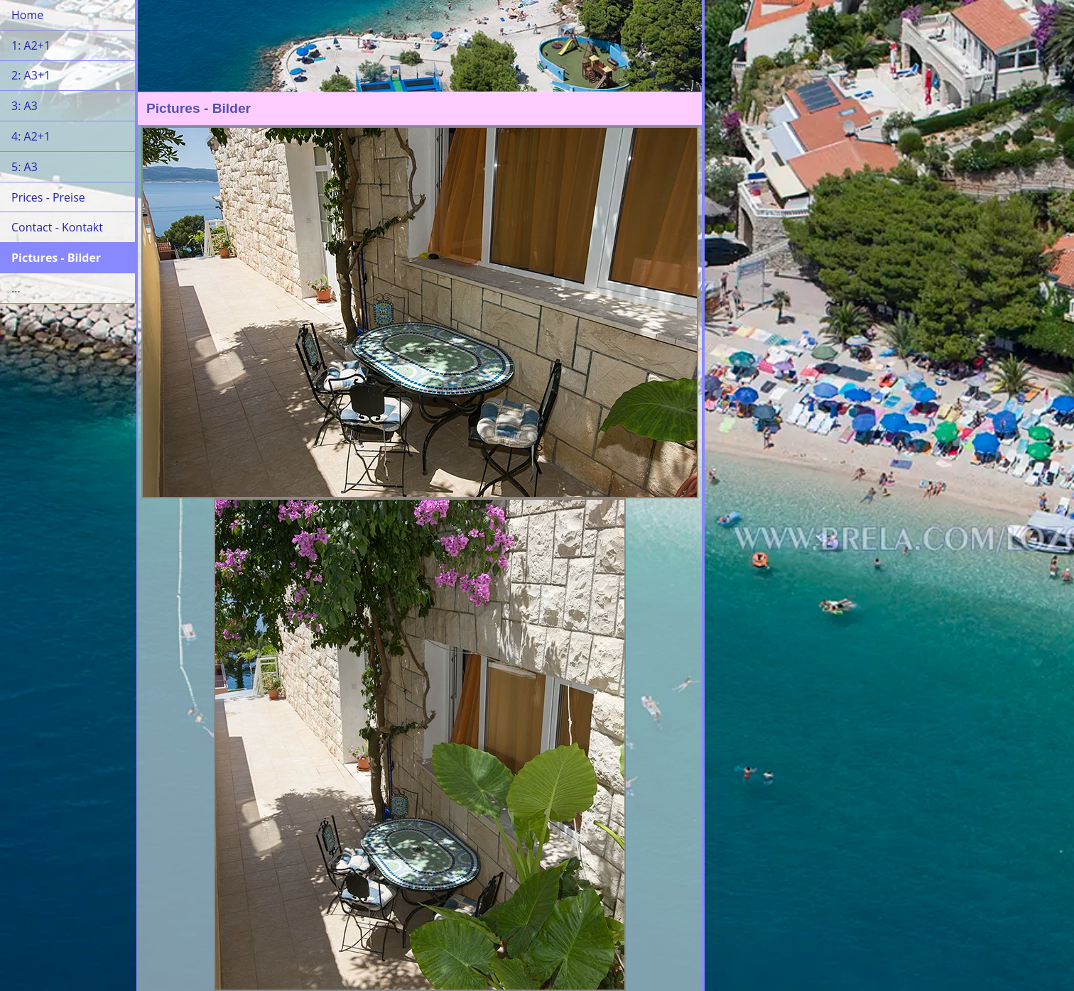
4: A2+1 (30, 136)
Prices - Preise (48, 197)
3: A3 (24, 106)
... (16, 288)
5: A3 (24, 167)
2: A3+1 (30, 75)
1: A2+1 (30, 45)
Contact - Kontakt (57, 227)
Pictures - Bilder (56, 257)
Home (27, 15)
